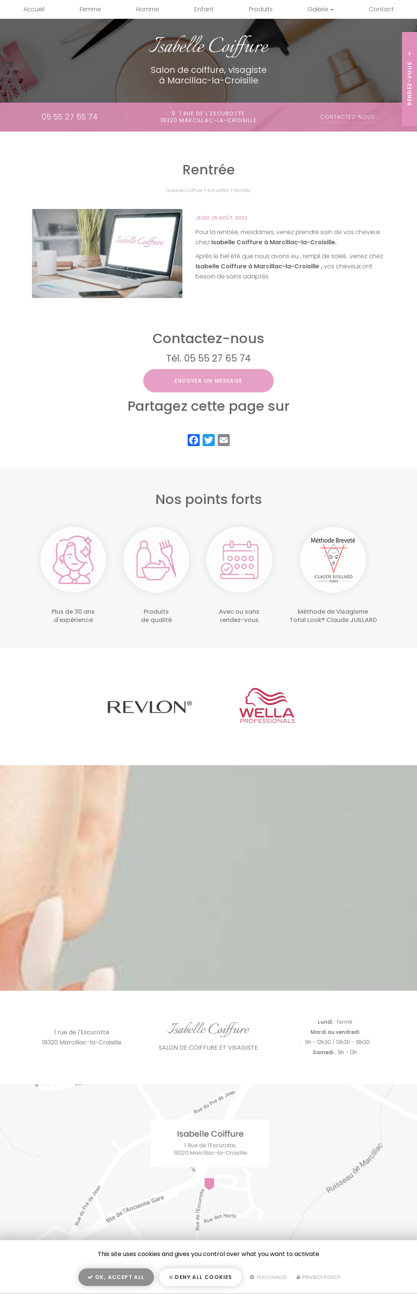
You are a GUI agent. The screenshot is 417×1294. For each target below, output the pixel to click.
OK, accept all (116, 1277)
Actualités (218, 190)
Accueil (33, 9)
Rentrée (242, 190)
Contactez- (347, 117)
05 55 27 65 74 (69, 116)
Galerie (321, 9)
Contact (381, 9)
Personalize (268, 1277)
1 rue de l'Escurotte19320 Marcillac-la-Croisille (208, 117)
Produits (261, 9)
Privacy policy (318, 1277)
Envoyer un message (208, 380)
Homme (147, 9)
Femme (90, 9)
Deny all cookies (200, 1277)
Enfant (204, 9)
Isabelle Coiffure (184, 190)
